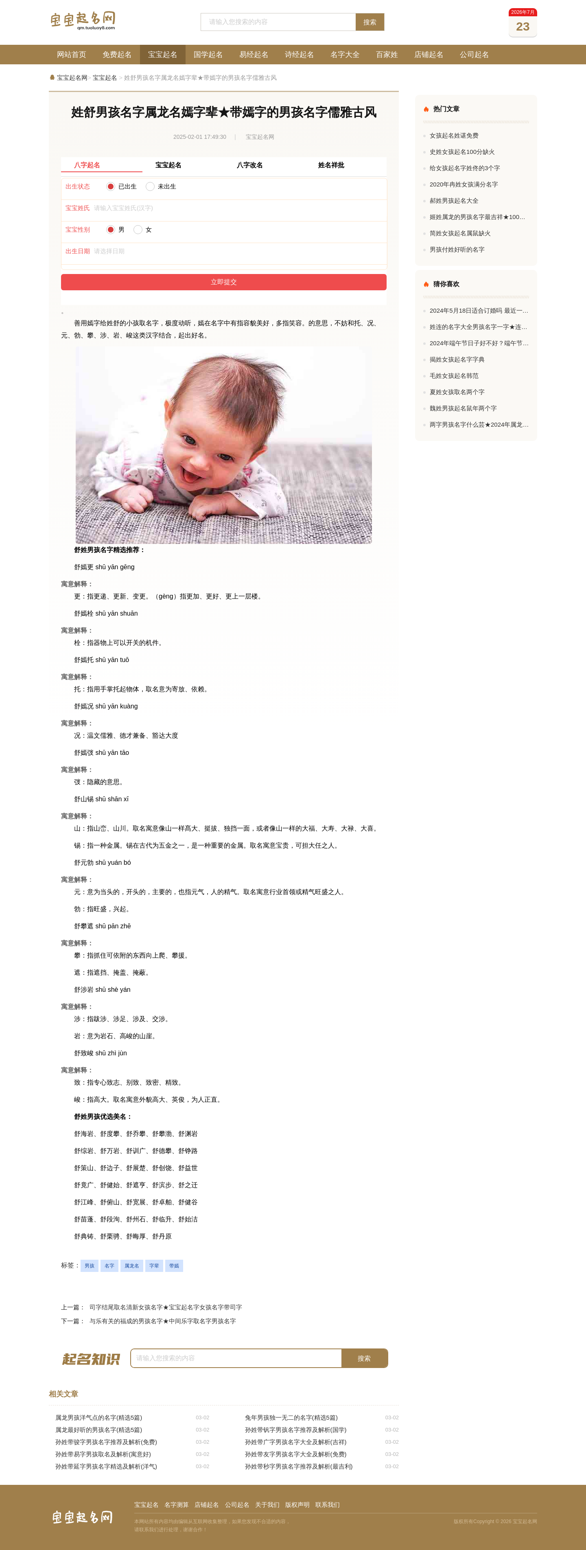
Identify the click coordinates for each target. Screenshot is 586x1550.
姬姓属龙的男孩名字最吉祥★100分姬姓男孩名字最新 (479, 216)
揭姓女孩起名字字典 (457, 359)
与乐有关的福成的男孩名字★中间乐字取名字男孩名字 (163, 1321)
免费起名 (117, 54)
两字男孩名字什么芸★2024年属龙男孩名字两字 (479, 424)
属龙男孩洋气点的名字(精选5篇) (132, 1418)
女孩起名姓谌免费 (454, 135)
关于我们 (267, 1504)
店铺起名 (429, 54)
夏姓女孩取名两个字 (457, 391)
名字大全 (345, 54)
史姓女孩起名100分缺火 (462, 151)
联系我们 (327, 1504)
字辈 (154, 1266)
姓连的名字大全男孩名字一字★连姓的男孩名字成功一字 (479, 326)
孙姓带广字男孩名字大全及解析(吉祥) (322, 1442)
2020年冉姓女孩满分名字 (464, 184)
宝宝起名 (162, 54)
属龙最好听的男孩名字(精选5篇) (132, 1430)
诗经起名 (299, 54)
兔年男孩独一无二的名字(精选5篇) (322, 1418)
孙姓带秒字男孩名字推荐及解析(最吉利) (322, 1466)
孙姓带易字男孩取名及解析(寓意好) (132, 1454)
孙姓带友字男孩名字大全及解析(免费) (322, 1454)
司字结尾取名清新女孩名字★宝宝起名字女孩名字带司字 (166, 1307)
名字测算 (176, 1504)
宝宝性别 (78, 229)
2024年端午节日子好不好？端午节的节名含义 (479, 343)
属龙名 (132, 1266)
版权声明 (297, 1504)
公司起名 (474, 54)
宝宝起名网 (72, 77)
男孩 (89, 1266)
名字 (109, 1266)
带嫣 (174, 1266)
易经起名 (254, 54)
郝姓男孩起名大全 (454, 200)
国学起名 (208, 54)
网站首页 (71, 54)
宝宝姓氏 (78, 207)
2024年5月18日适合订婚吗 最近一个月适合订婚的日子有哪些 (479, 310)
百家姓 (387, 54)
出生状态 (78, 186)
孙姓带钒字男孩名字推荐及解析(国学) (322, 1430)
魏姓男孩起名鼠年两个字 (463, 408)
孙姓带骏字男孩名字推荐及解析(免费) (132, 1442)
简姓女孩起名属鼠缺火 (460, 233)
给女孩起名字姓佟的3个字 (465, 167)
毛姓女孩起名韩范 (454, 375)
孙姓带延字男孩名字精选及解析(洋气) (132, 1466)
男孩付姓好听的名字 (457, 249)
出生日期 (78, 251)
